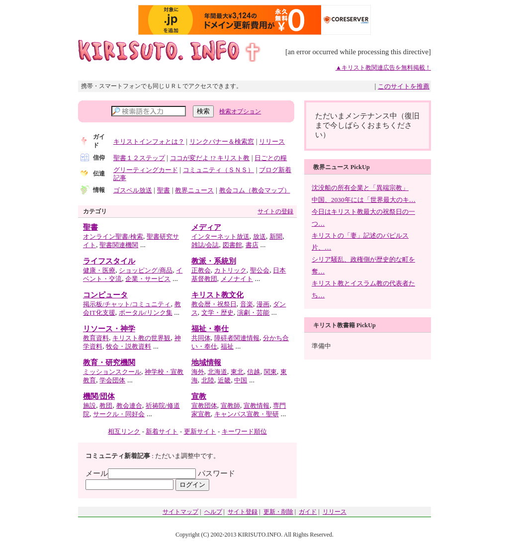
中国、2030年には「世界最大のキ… (364, 199)
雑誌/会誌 (205, 245)
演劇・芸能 (253, 312)
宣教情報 (256, 405)
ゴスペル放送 (132, 190)
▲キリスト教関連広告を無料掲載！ (383, 67)
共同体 (201, 338)
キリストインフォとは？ (148, 141)
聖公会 (259, 270)
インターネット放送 (220, 236)
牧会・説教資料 (128, 346)
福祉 (227, 346)
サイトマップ (180, 511)
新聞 (275, 236)
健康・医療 (99, 270)
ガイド (308, 511)
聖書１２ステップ (139, 158)
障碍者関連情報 (236, 338)
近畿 (224, 380)
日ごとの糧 (270, 158)
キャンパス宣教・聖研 (246, 414)
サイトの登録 (275, 211)
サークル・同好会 (119, 414)
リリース (272, 141)
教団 (105, 405)
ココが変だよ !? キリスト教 (210, 158)
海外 (197, 371)
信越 (253, 371)
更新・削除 (278, 511)
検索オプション (240, 111)
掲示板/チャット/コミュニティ (126, 304)
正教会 (201, 270)
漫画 (262, 304)
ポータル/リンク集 (145, 312)
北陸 (207, 380)
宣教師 (230, 405)
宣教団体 (204, 405)
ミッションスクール (112, 371)
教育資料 (96, 338)
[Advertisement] (373, 383)
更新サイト (200, 431)
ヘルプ (213, 511)
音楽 (246, 304)
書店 (252, 245)
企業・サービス (147, 278)
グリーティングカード (145, 170)
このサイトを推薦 (403, 86)
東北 (237, 371)
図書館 (232, 245)
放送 (259, 236)
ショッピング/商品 (145, 270)
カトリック (230, 270)
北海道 (217, 371)
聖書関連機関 (118, 245)
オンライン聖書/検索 (113, 236)
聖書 (163, 190)
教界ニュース (194, 190)
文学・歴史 (217, 312)
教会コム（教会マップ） (254, 190)
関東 (270, 371)
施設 (89, 405)
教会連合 (129, 405)
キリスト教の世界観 (141, 338)
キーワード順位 (244, 431)
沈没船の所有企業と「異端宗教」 (360, 187)
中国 (240, 380)
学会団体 (112, 380)
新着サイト (162, 431)
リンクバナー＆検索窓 (221, 141)
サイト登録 (242, 511)
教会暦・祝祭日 (214, 304)
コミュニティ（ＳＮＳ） (218, 170)
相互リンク (124, 431)
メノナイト (237, 278)
